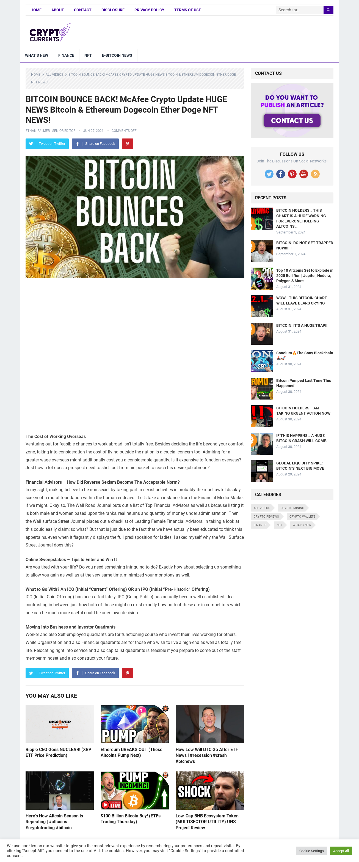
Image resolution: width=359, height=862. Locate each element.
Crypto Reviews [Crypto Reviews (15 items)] (266, 516)
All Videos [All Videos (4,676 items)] (262, 508)
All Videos (54, 75)
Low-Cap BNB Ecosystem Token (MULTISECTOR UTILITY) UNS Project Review (207, 821)
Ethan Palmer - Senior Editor (50, 131)
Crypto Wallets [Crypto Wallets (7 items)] (302, 516)
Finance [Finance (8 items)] (260, 525)
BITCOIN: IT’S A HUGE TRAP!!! (302, 325)
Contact (83, 10)
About (57, 10)
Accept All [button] (341, 851)
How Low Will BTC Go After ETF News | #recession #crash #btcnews (207, 755)
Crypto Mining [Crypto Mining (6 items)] (292, 508)
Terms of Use (187, 10)
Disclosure (113, 10)
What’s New (36, 55)
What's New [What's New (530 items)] (302, 525)
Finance (66, 55)
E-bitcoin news (117, 55)
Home (36, 10)
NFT (88, 55)
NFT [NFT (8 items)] (279, 525)
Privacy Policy (149, 10)
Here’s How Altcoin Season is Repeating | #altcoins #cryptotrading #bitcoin (54, 821)
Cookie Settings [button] (311, 851)
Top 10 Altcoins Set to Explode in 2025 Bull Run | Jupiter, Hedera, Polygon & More (304, 275)
